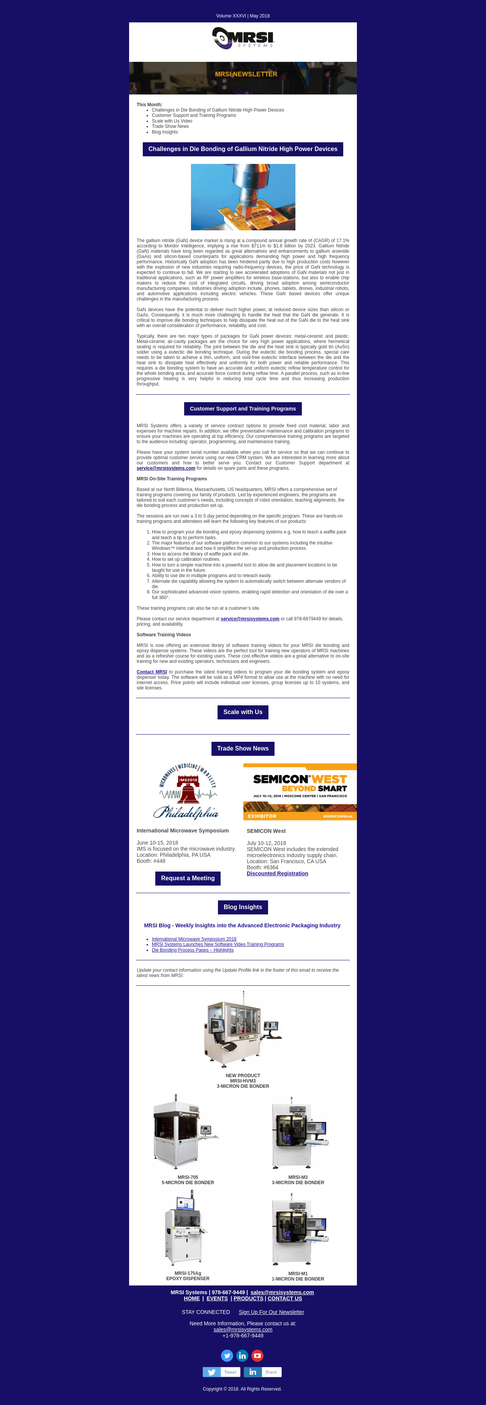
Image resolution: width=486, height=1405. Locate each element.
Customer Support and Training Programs (243, 409)
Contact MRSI (152, 672)
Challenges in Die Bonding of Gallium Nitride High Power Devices (243, 149)
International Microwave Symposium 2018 (194, 939)
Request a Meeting (188, 878)
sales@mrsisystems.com (282, 1292)
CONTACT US (285, 1298)
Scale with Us (242, 712)
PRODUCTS (249, 1298)
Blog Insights (243, 907)
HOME (192, 1298)
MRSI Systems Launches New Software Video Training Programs (218, 944)
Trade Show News (243, 748)
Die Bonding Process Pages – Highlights (193, 950)
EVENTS (217, 1298)
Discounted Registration (277, 873)
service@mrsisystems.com (166, 468)
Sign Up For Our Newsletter (271, 1312)
